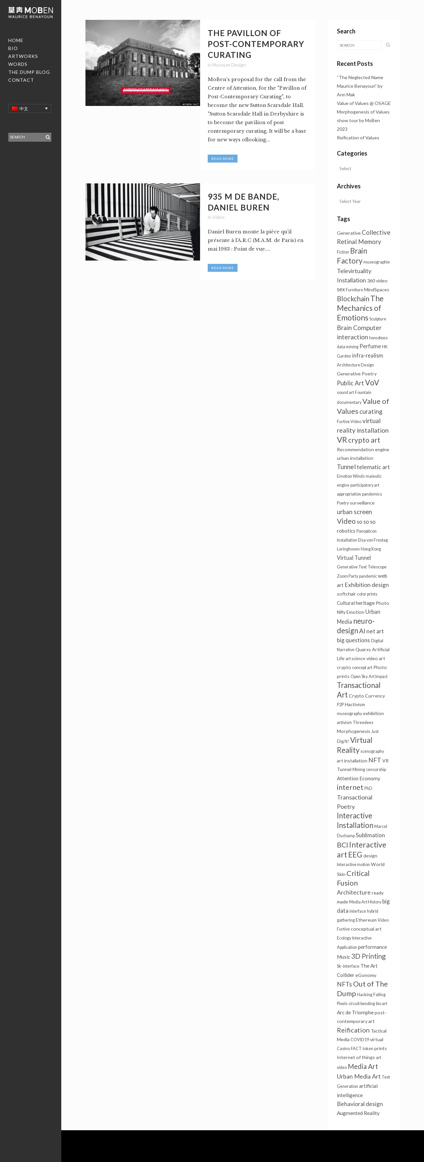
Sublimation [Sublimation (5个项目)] (370, 835)
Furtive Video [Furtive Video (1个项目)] (349, 421)
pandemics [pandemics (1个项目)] (372, 494)
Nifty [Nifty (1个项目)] (341, 612)
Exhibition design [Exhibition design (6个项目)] (366, 584)
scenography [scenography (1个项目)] (372, 751)
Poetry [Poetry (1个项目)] (343, 503)
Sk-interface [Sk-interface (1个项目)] (348, 966)
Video (218, 217)
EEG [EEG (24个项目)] (355, 854)
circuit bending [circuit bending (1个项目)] (361, 1003)
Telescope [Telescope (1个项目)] (377, 566)
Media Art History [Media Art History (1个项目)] (365, 901)
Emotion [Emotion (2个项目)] (355, 612)
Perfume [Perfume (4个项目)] (370, 346)
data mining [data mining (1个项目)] (347, 346)
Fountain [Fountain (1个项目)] (363, 392)
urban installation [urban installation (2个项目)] (355, 458)
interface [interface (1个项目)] (357, 911)
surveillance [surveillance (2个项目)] (362, 503)
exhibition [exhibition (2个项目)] (373, 713)
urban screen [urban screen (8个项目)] (354, 511)
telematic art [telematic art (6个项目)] (373, 466)
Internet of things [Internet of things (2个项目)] (356, 1057)
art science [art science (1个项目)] (355, 658)
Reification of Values (358, 137)
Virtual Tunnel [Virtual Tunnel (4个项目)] (354, 558)
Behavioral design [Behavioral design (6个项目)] (360, 1103)
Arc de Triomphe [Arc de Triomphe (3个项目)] (355, 1012)
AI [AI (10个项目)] (362, 631)
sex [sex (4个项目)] (341, 289)
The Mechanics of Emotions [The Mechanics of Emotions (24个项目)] (360, 308)
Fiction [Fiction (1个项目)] (343, 252)
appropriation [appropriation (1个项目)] (349, 494)
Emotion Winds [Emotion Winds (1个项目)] (351, 476)
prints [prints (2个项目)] (380, 1048)
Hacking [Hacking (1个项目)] (364, 994)
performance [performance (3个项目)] (372, 947)
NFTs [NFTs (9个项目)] (344, 984)
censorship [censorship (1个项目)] (376, 769)
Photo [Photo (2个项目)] (382, 603)
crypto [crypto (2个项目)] (344, 667)
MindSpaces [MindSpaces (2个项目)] (376, 289)
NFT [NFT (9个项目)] (374, 760)
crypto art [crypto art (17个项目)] (364, 440)
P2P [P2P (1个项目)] (340, 704)
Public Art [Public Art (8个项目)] (350, 383)
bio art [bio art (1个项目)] (381, 1003)
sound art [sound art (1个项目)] (345, 392)
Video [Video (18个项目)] (346, 521)
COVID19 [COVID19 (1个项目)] (359, 1039)
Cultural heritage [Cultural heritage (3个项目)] (356, 603)
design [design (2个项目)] (370, 855)
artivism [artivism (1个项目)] (344, 722)
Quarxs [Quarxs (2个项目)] (363, 649)
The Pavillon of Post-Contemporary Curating (256, 44)
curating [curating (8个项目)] (370, 411)
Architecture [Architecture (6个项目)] (354, 892)
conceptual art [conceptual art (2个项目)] (366, 929)
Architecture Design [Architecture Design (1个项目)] (355, 365)
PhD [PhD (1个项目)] (368, 788)
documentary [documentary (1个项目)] (349, 402)
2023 (342, 129)
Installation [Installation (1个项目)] (347, 540)
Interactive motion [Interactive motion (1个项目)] (353, 864)
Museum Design (229, 65)
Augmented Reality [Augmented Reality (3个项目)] (358, 1113)
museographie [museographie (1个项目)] (376, 262)
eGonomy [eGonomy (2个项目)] (365, 975)
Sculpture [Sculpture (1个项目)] (377, 318)
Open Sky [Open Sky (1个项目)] (359, 676)
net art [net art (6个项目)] (375, 631)
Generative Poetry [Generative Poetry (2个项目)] (357, 373)
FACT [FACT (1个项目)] (356, 1048)
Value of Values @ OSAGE (364, 103)
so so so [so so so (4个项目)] (366, 521)
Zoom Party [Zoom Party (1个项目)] (347, 576)
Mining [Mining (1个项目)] (358, 769)
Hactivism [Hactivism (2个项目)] (355, 704)
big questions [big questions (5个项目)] (353, 640)
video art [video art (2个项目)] (375, 658)
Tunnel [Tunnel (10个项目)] (346, 466)
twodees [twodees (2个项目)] (378, 337)
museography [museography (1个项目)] (349, 713)
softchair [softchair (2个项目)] (346, 594)
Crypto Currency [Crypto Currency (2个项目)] (367, 696)
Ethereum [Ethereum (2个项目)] (366, 920)
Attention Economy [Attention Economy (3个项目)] (358, 778)
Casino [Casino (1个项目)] (343, 1048)
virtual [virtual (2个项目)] (376, 1039)
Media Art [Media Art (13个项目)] (363, 1066)
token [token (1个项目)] (368, 1048)
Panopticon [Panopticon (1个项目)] (366, 531)
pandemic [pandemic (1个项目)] (368, 576)
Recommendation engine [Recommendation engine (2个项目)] (363, 449)
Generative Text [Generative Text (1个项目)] (352, 566)
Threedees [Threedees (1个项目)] (363, 722)
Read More (222, 159)
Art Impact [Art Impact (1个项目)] (378, 676)
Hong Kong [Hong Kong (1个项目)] (371, 549)
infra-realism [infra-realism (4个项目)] (367, 355)
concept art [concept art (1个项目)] (362, 667)
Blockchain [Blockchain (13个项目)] (353, 299)
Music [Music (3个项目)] (343, 957)
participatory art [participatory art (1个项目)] (364, 485)
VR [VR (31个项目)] (342, 439)
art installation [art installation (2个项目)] (352, 760)
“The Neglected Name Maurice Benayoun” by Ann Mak (360, 85)
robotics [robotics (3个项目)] (346, 531)
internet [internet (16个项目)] (350, 787)
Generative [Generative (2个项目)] (349, 233)
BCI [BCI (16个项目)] (342, 845)
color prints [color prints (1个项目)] (367, 594)
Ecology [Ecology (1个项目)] (344, 938)
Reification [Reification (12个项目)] (353, 1030)
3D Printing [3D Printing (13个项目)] (368, 956)
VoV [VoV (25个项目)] (372, 382)
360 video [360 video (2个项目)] (377, 280)
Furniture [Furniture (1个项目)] (354, 289)
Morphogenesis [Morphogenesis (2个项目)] (353, 731)
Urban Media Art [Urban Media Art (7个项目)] (359, 1076)
